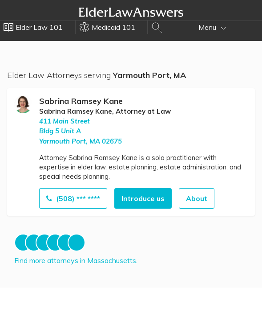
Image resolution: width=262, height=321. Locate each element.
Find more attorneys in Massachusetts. (75, 260)
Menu (212, 27)
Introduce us (143, 198)
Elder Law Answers (131, 12)
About (196, 198)
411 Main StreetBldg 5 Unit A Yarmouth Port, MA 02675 (80, 131)
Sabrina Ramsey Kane (81, 101)
